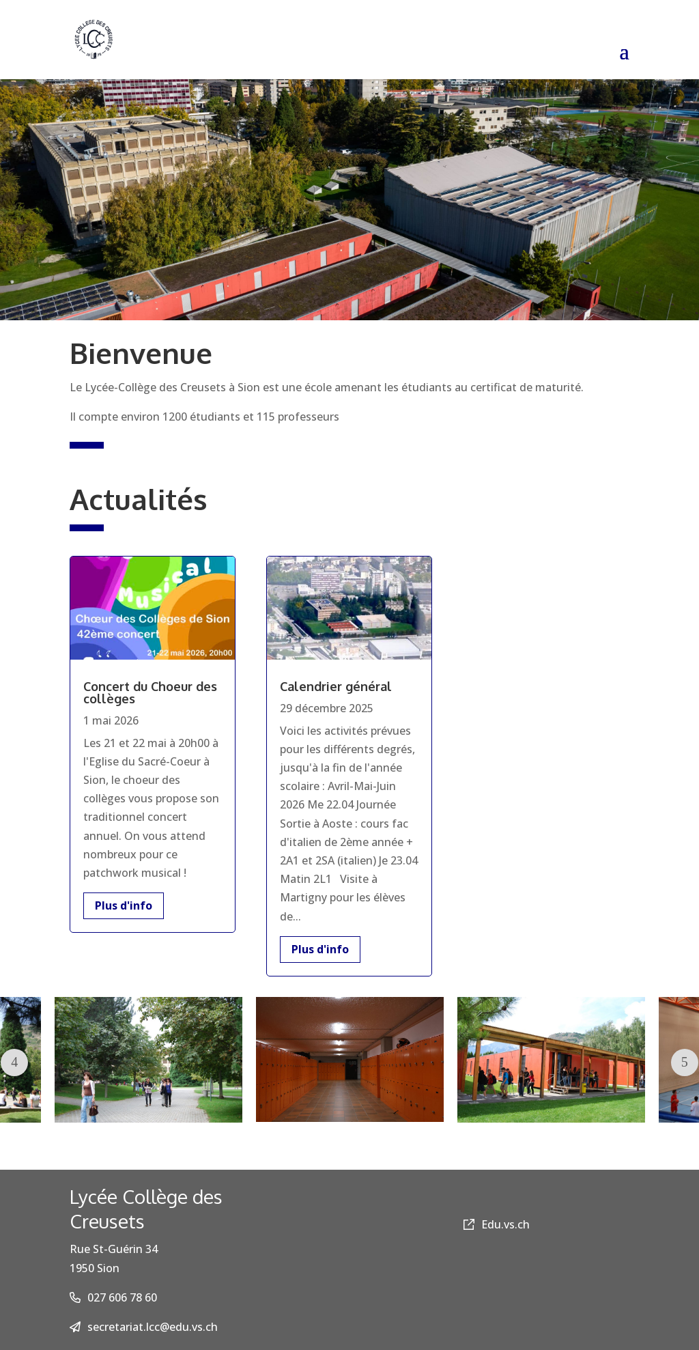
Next (684, 1062)
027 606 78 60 (122, 1297)
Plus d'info (123, 905)
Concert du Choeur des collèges (150, 692)
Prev (14, 1062)
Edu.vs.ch (496, 1224)
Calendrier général (336, 686)
